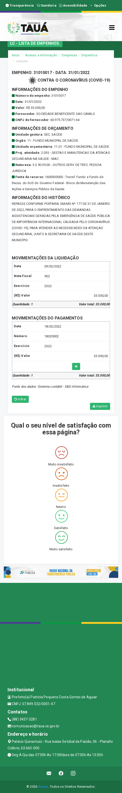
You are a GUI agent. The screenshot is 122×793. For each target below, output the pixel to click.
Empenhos (89, 55)
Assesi (43, 786)
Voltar (20, 399)
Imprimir (100, 406)
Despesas (69, 55)
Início (16, 55)
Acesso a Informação (41, 55)
